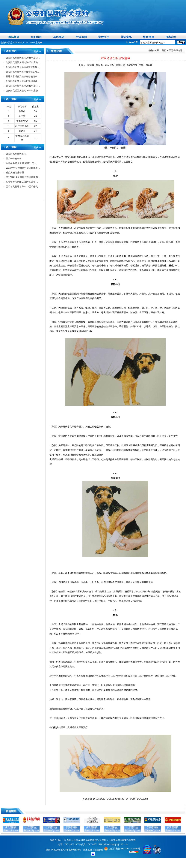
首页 (163, 50)
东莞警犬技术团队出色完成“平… (22, 182)
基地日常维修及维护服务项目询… (23, 76)
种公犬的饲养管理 (15, 172)
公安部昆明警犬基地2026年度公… (23, 57)
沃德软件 (98, 849)
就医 (121, 690)
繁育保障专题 (175, 50)
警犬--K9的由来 (13, 158)
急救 (69, 331)
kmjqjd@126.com (119, 844)
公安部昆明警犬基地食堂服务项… (23, 67)
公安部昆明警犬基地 (16, 153)
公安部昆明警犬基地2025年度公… (23, 86)
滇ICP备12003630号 (71, 849)
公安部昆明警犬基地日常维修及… (23, 81)
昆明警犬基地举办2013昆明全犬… (23, 186)
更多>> (37, 51)
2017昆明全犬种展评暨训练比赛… (23, 177)
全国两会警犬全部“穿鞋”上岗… (21, 163)
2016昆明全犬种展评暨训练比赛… (23, 168)
